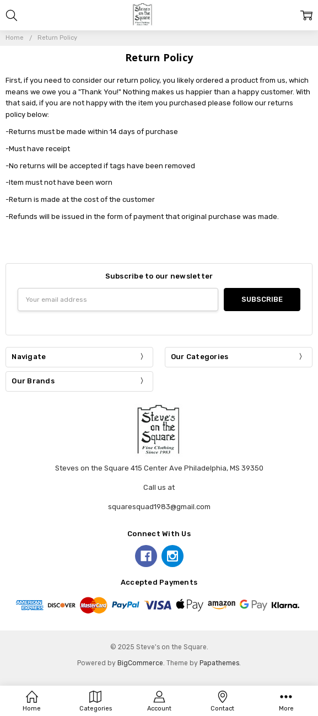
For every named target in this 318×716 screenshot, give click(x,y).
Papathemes (219, 663)
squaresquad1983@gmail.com (159, 507)
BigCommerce (140, 663)
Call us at (159, 487)
